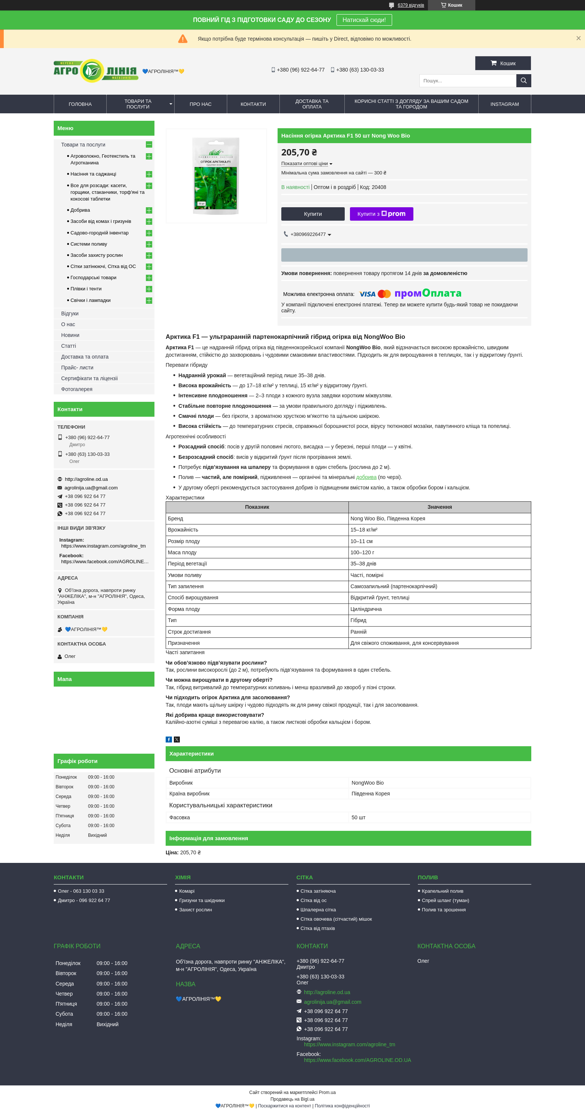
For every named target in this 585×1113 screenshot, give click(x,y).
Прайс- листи (77, 368)
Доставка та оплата (312, 104)
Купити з (381, 214)
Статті (68, 346)
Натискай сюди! (364, 20)
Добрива (80, 210)
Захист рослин (195, 909)
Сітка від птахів (318, 928)
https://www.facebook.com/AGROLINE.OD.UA (105, 561)
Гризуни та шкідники (202, 900)
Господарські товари (93, 277)
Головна (80, 104)
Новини (70, 335)
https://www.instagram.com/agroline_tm (103, 546)
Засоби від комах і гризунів (101, 221)
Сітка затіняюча (318, 891)
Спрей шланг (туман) (445, 900)
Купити (313, 214)
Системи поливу (89, 244)
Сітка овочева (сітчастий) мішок (336, 919)
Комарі (186, 891)
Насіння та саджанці (93, 174)
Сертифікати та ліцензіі (89, 378)
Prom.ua (327, 1092)
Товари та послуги (138, 104)
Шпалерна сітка (318, 909)
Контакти (253, 104)
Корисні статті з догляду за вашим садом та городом (411, 104)
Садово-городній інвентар (100, 233)
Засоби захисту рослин (97, 255)
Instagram (505, 104)
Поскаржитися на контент (284, 1106)
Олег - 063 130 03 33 (81, 891)
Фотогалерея (77, 389)
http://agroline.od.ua (86, 479)
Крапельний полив (442, 891)
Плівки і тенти (86, 288)
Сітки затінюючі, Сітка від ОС (103, 266)
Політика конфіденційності (342, 1106)
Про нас (201, 104)
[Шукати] (523, 80)
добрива (366, 477)
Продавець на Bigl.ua (292, 1099)
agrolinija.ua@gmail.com (91, 488)
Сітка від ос (314, 900)
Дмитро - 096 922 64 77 (84, 900)
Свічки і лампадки (91, 300)
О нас (68, 324)
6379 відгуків (411, 5)
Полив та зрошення (444, 909)
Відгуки (70, 313)
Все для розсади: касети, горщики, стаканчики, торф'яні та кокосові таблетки (107, 192)
